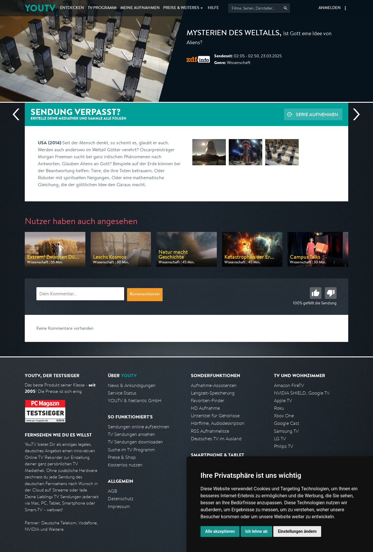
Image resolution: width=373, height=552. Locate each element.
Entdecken (72, 8)
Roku (279, 408)
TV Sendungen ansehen (131, 434)
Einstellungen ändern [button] (297, 531)
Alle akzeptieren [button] (220, 531)
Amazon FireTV (289, 385)
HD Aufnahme (205, 408)
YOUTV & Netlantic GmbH (134, 400)
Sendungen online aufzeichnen (138, 427)
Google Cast (286, 423)
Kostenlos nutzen (125, 465)
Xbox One (284, 416)
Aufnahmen (140, 8)
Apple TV (283, 400)
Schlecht (331, 293)
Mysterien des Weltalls (232, 34)
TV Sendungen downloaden (135, 442)
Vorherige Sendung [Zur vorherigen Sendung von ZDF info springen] (18, 114)
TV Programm (102, 8)
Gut (315, 293)
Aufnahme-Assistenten (214, 385)
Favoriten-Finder (207, 400)
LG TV (280, 439)
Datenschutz (120, 499)
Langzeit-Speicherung (213, 393)
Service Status (122, 393)
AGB (112, 491)
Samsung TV (286, 431)
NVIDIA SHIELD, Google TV (302, 393)
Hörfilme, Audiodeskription (217, 423)
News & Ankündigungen (132, 385)
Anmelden (330, 8)
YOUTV (40, 8)
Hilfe (213, 8)
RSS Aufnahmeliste (210, 431)
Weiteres (181, 8)
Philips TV (283, 446)
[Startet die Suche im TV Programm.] (259, 8)
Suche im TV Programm (131, 450)
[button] (345, 8)
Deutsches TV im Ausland (216, 439)
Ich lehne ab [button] (256, 531)
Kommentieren (145, 294)
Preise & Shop (122, 457)
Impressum (119, 506)
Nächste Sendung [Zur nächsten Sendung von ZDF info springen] (354, 114)
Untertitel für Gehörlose (215, 416)
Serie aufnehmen (317, 114)
